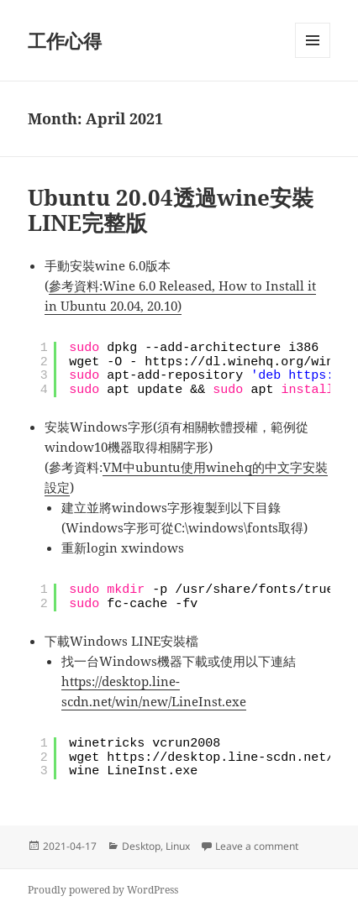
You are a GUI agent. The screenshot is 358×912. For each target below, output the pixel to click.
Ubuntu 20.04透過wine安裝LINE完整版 (170, 210)
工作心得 (65, 40)
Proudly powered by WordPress (103, 890)
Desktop (141, 846)
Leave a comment (256, 846)
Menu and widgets (313, 57)
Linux (178, 846)
